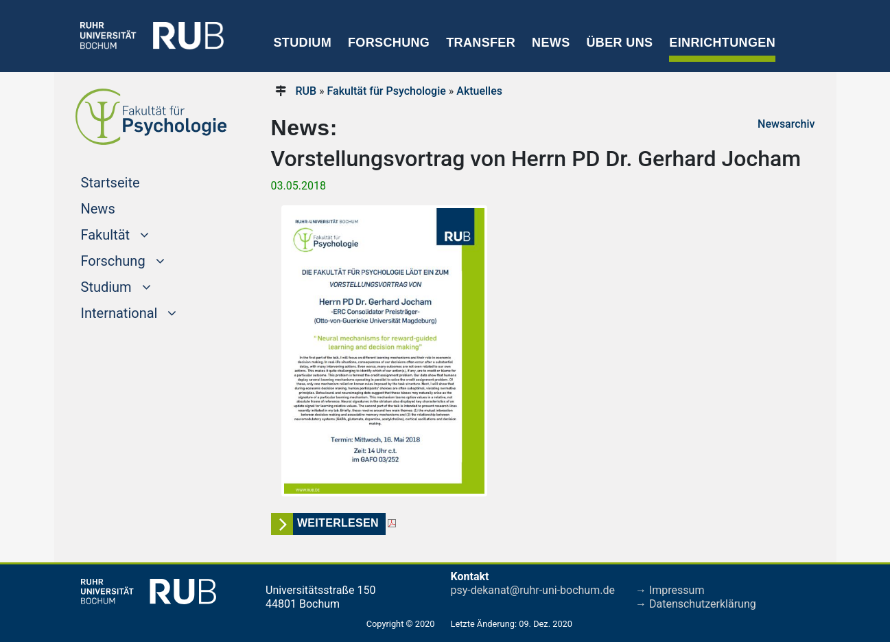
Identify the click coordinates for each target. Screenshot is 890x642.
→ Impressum (669, 590)
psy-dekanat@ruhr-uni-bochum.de (533, 590)
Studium (303, 42)
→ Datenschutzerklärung (695, 603)
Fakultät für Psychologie (386, 91)
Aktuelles (479, 91)
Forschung (389, 42)
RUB (305, 91)
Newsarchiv (786, 123)
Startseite (136, 181)
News (551, 42)
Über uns (619, 42)
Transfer (480, 42)
